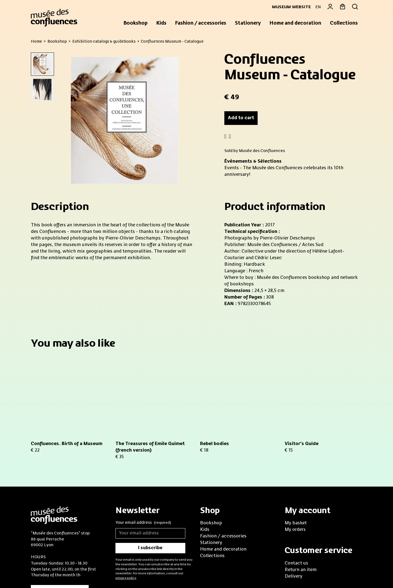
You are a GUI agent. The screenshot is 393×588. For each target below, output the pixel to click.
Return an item (301, 499)
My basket (296, 452)
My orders (295, 459)
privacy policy (125, 507)
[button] (135, 23)
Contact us (296, 492)
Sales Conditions (46, 571)
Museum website (289, 7)
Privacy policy (119, 571)
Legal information (84, 571)
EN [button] (318, 7)
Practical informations (59, 521)
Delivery (293, 505)
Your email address (143, 452)
